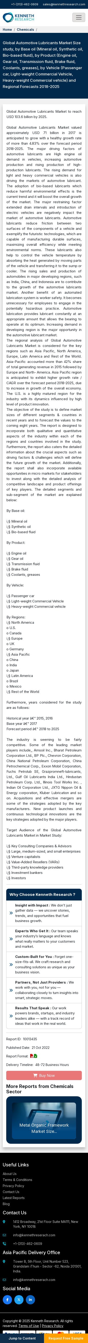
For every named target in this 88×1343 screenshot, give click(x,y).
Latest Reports (14, 1198)
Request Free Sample (66, 1338)
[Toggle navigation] (78, 17)
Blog (6, 1204)
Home (7, 29)
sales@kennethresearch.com (64, 4)
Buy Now (44, 1075)
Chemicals (25, 29)
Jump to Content (22, 1338)
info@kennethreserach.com (34, 1235)
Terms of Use (28, 1326)
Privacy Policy (13, 1186)
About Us (10, 1174)
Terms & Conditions (17, 1180)
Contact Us (11, 1192)
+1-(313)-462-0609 (24, 4)
